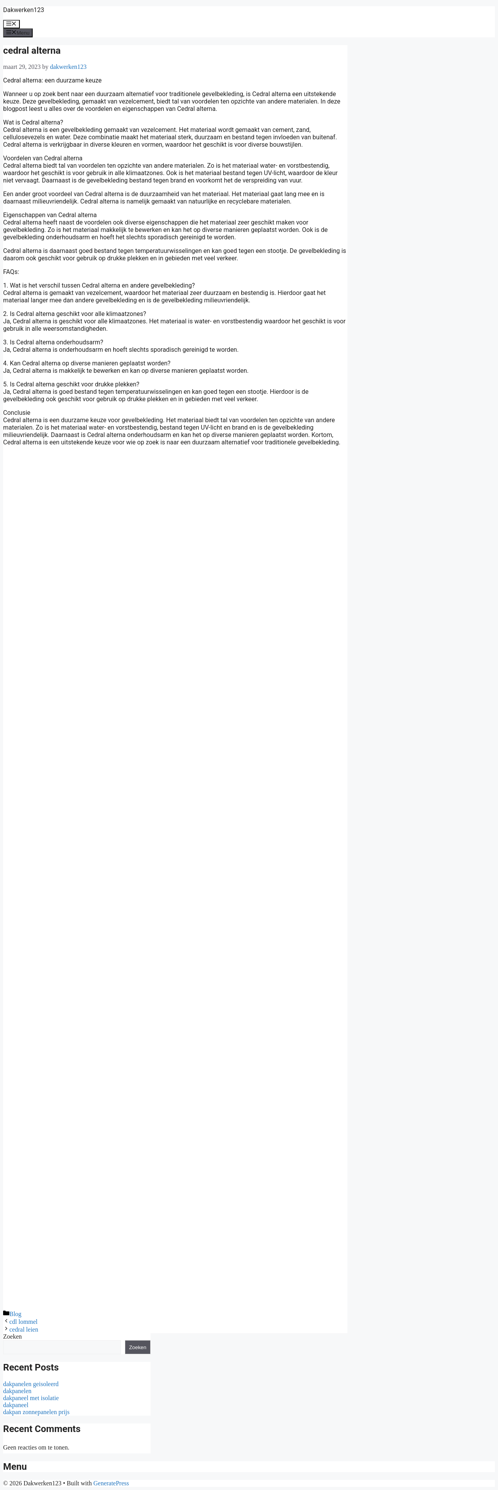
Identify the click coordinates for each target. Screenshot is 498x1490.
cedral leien (23, 1329)
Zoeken (12, 1336)
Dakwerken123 (23, 10)
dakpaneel (15, 1405)
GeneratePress (111, 1483)
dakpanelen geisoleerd (31, 1384)
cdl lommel (23, 1321)
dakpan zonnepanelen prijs (36, 1412)
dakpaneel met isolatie (31, 1398)
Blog (15, 1314)
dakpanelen (17, 1391)
